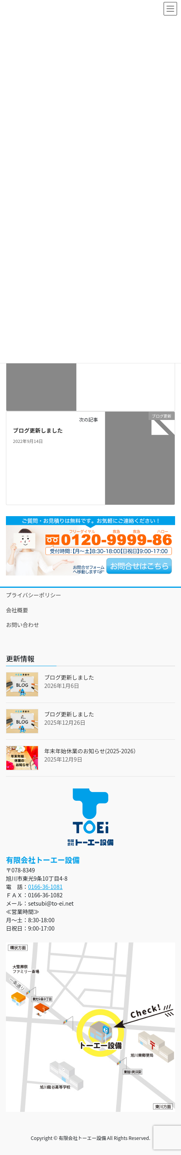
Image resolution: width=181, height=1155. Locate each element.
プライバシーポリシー (33, 595)
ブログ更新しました (38, 430)
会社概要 (17, 610)
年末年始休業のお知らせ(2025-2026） (91, 751)
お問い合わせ (22, 625)
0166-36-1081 (45, 887)
